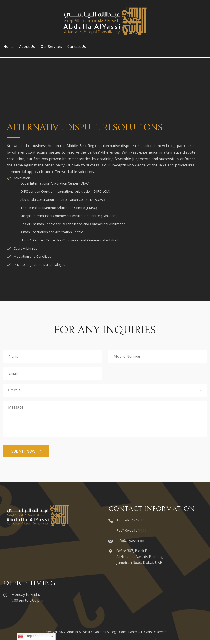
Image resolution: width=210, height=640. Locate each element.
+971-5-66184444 (131, 530)
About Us (27, 46)
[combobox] (105, 390)
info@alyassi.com (130, 540)
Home (8, 46)
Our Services (51, 46)
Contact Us (76, 46)
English (27, 636)
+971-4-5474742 (130, 520)
